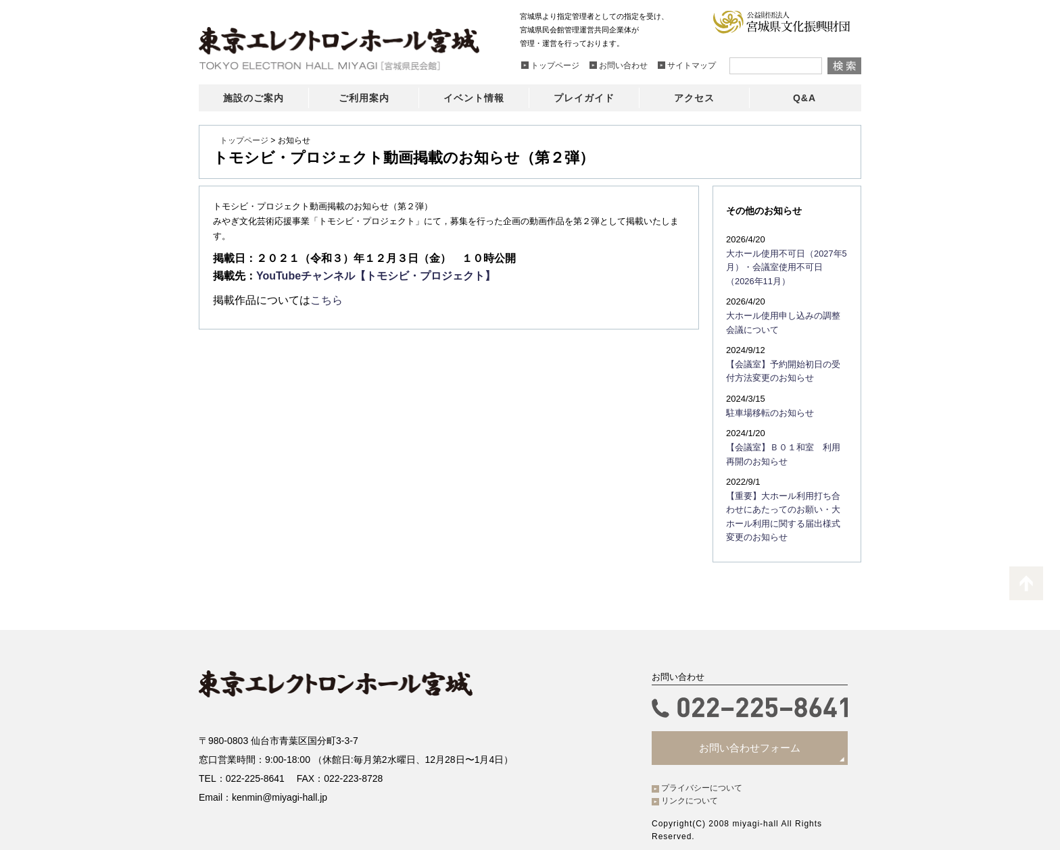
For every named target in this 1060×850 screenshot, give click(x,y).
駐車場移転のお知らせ (766, 406)
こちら (326, 300)
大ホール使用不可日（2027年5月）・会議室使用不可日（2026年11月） (784, 266)
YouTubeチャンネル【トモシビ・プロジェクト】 (376, 276)
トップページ (244, 140)
